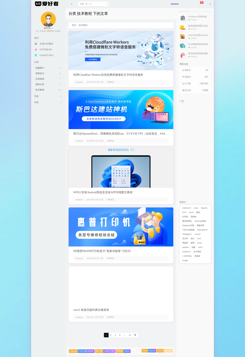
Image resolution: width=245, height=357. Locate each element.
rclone (199, 243)
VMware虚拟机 (188, 230)
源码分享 (48, 84)
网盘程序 (200, 225)
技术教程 (48, 90)
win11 (200, 247)
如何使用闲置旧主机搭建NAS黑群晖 (205, 26)
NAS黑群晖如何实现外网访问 (202, 44)
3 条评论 (110, 199)
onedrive (185, 247)
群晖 (193, 243)
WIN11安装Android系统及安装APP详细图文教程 (103, 192)
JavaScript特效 (200, 221)
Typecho (204, 208)
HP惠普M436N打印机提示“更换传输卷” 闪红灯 (102, 251)
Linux (196, 208)
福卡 (193, 238)
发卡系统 (197, 252)
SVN (184, 212)
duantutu (79, 82)
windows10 (186, 208)
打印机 (185, 217)
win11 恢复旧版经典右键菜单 (91, 309)
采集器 (197, 256)
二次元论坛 (187, 256)
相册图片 (48, 68)
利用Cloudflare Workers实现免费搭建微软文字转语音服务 (108, 74)
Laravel (197, 234)
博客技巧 (48, 73)
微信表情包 (187, 221)
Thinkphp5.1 (187, 234)
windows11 (186, 252)
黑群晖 (185, 243)
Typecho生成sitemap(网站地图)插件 (204, 35)
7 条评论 (110, 82)
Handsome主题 (188, 225)
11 (130, 335)
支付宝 (185, 238)
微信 (198, 212)
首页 (74, 25)
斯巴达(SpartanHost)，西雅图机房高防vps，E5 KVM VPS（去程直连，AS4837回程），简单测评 (132, 133)
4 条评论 (110, 317)
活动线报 (48, 79)
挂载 (193, 247)
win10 (191, 212)
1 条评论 (110, 141)
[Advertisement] (195, 151)
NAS (199, 238)
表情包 (193, 217)
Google (185, 260)
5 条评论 (110, 258)
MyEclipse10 (202, 230)
